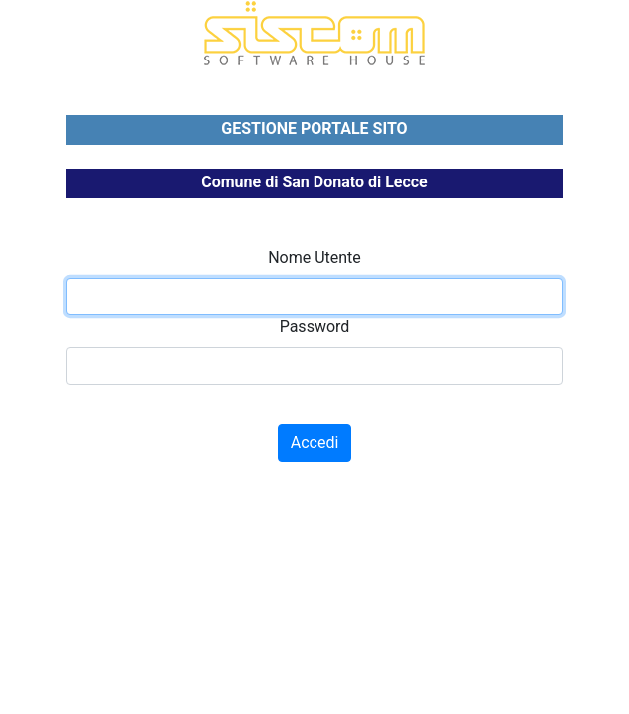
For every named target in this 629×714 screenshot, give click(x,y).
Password (315, 326)
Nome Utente (314, 257)
